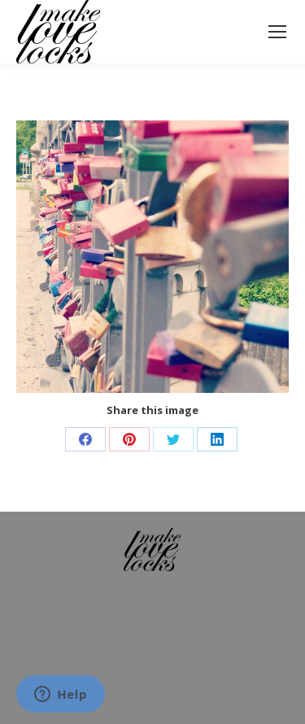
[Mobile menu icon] (277, 31)
